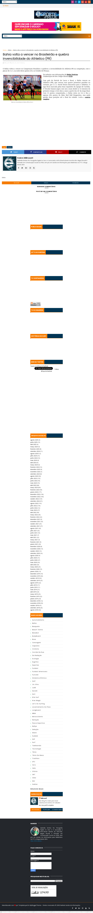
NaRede (62, 905)
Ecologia (35, 659)
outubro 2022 (34, 499)
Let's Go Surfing (38, 704)
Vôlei (34, 778)
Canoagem (36, 643)
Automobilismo (38, 620)
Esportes (35, 665)
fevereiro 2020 (34, 569)
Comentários (57, 810)
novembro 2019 (35, 576)
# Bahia (9, 147)
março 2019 (34, 594)
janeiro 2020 (34, 571)
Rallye (34, 726)
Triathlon (35, 758)
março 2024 (34, 465)
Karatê (34, 691)
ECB (70, 76)
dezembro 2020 (35, 546)
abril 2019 (33, 592)
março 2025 (34, 447)
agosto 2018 (34, 610)
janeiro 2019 (34, 599)
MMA (34, 713)
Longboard (36, 710)
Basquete (36, 626)
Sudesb (35, 736)
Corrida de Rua (38, 652)
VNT (33, 774)
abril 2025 (33, 444)
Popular (46, 810)
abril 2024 (33, 463)
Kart (33, 694)
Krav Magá (36, 700)
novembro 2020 (35, 549)
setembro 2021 (35, 526)
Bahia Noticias (72, 74)
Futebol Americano (39, 671)
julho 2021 (33, 531)
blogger (16, 183)
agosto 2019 (34, 583)
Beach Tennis (37, 630)
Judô (34, 688)
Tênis (34, 752)
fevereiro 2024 (34, 467)
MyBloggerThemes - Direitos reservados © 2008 (45, 905)
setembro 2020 (35, 553)
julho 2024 (33, 456)
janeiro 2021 (34, 544)
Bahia (9, 50)
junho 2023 (33, 481)
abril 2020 (33, 565)
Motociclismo (37, 717)
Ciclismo (35, 649)
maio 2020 (33, 562)
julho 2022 (33, 506)
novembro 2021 (35, 521)
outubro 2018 (34, 605)
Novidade (36, 810)
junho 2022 (33, 508)
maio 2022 (33, 510)
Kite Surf (35, 697)
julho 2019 (33, 585)
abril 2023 (33, 485)
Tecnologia (36, 749)
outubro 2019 (34, 578)
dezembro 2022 (35, 494)
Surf (33, 742)
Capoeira (35, 646)
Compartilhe (36, 152)
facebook (75, 183)
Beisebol (35, 633)
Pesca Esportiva (38, 723)
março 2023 (34, 487)
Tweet (14, 152)
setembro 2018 (35, 608)
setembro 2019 (35, 580)
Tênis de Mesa (38, 755)
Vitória (34, 771)
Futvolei (35, 675)
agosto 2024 (34, 453)
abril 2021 (33, 537)
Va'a (34, 765)
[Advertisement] (46, 44)
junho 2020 (33, 560)
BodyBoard (36, 636)
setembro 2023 (35, 474)
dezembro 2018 (35, 601)
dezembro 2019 (35, 574)
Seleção (35, 729)
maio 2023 (33, 483)
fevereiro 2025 (34, 449)
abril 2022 (33, 512)
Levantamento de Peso (41, 707)
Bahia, (23, 63)
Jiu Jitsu (35, 684)
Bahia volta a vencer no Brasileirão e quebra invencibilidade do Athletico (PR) (36, 56)
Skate (34, 733)
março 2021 (34, 540)
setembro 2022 (35, 501)
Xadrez (35, 784)
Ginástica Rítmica (39, 678)
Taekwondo (36, 746)
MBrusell (44, 798)
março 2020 (34, 567)
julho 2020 (33, 558)
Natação (35, 720)
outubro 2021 (34, 524)
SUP (33, 739)
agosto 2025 (34, 440)
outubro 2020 (34, 551)
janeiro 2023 (34, 492)
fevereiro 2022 (34, 517)
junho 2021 (33, 533)
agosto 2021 (34, 528)
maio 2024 (33, 460)
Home (4, 50)
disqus (46, 183)
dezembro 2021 (35, 519)
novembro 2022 (35, 497)
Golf (34, 681)
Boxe (34, 639)
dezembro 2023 (35, 469)
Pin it (58, 152)
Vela (34, 768)
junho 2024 (33, 458)
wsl (33, 781)
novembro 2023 (35, 472)
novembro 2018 (35, 603)
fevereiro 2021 (34, 542)
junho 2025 (33, 442)
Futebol (35, 668)
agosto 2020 (34, 555)
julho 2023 (33, 478)
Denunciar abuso (36, 789)
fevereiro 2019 (34, 596)
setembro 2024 (35, 451)
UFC (33, 762)
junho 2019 (33, 587)
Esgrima (35, 662)
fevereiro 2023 (34, 490)
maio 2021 (33, 535)
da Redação (37, 655)
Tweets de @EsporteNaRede (39, 366)
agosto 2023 (34, 476)
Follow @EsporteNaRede (50, 370)
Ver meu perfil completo (46, 805)
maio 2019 (33, 589)
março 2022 (34, 515)
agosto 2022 (34, 503)
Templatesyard (23, 905)
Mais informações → (37, 841)
